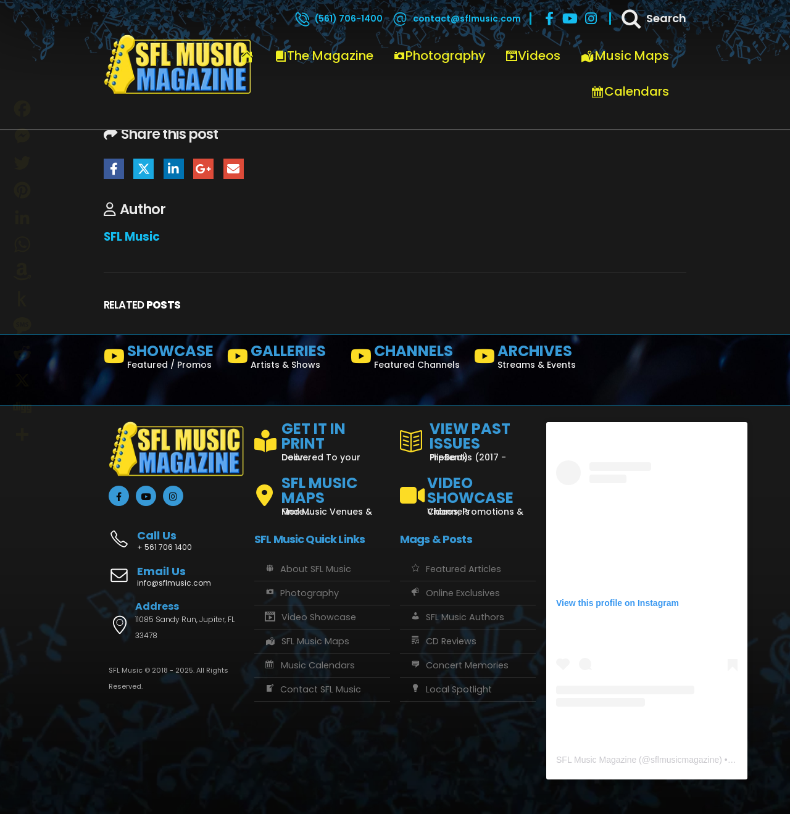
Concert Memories (459, 665)
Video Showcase (310, 617)
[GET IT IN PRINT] (322, 439)
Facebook (114, 169)
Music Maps (624, 55)
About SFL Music (307, 569)
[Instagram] (591, 18)
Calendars (630, 91)
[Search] (653, 18)
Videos (532, 55)
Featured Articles (455, 569)
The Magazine (324, 55)
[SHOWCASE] (160, 359)
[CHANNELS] (407, 359)
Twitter (143, 169)
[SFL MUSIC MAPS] (322, 491)
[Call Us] (176, 534)
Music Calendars (309, 665)
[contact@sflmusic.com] (456, 18)
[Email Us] (176, 578)
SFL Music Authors (456, 617)
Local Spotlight (450, 689)
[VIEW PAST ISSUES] (468, 439)
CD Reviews (442, 641)
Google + (203, 169)
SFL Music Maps (306, 641)
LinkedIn (174, 169)
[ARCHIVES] (531, 359)
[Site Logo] (178, 65)
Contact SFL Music (312, 689)
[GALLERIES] (284, 359)
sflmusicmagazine (685, 760)
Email (233, 169)
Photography (439, 55)
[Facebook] (549, 18)
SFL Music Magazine (596, 760)
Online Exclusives (454, 593)
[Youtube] (570, 18)
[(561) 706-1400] (338, 18)
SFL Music (132, 236)
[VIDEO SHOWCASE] (468, 491)
